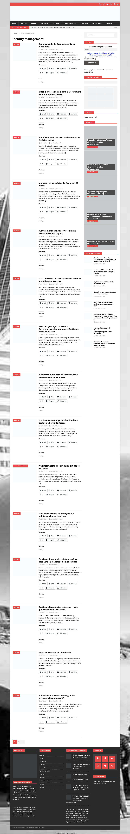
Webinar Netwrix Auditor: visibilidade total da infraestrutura (97, 167)
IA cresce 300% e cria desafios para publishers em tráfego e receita (104, 271)
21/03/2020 (43, 380)
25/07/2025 (91, 221)
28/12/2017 (43, 701)
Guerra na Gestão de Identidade (55, 652)
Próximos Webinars (45, 781)
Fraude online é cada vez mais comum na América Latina (59, 138)
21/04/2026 (98, 286)
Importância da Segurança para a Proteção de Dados (100, 242)
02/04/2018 (43, 612)
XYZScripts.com (73, 833)
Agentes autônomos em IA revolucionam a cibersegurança (77, 800)
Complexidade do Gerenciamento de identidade (57, 45)
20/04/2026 (98, 308)
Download (85, 23)
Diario (41, 758)
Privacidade (100, 70)
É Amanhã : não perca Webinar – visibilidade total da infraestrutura (100, 142)
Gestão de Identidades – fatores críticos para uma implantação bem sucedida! (59, 560)
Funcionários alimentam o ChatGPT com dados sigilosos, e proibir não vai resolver (105, 259)
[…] (72, 62)
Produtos (42, 777)
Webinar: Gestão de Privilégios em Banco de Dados (59, 467)
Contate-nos (99, 23)
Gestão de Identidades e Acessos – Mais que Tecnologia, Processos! (58, 608)
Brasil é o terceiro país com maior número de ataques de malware (60, 93)
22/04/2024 (43, 236)
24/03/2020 (43, 334)
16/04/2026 (98, 336)
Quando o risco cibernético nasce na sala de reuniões (105, 293)
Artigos (35, 23)
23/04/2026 (98, 264)
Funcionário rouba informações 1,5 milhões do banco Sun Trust (56, 515)
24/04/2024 (43, 97)
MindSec (111, 23)
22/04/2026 (98, 276)
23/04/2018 (43, 519)
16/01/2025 (91, 246)
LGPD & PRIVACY (71, 23)
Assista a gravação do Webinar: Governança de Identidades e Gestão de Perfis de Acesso (59, 329)
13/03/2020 (43, 426)
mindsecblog (54, 49)
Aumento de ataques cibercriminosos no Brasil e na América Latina (104, 343)
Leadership (57, 23)
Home (14, 23)
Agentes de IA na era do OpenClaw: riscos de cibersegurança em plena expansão (103, 330)
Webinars (89, 122)
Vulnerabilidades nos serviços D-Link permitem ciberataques (57, 232)
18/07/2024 (43, 49)
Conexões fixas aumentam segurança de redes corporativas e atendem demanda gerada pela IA (105, 317)
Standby (42, 784)
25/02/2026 (91, 147)
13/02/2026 (91, 171)
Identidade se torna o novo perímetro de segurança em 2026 (103, 304)
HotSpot (42, 765)
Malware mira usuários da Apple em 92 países (58, 184)
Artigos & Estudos (93, 253)
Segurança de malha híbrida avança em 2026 (104, 283)
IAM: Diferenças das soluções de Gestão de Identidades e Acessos (60, 280)
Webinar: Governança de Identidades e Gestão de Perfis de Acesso (58, 376)
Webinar (45, 23)
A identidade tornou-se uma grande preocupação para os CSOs (57, 696)
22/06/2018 (43, 471)
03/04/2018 (43, 565)
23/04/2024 (43, 143)
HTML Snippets (57, 833)
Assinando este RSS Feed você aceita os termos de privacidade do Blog (100, 58)
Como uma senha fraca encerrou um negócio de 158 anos (81, 777)
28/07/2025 (91, 196)
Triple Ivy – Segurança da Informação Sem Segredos (97, 193)
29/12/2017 (43, 655)
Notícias (24, 23)
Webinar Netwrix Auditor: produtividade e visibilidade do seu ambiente (99, 216)
